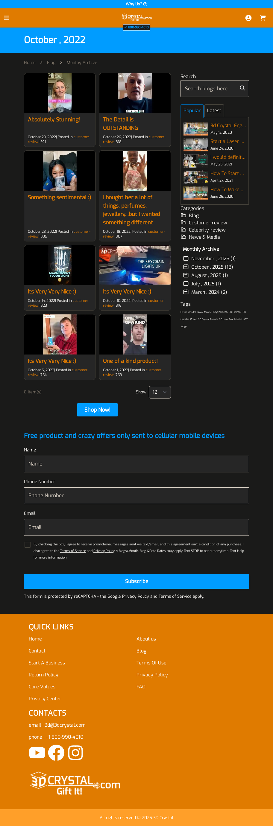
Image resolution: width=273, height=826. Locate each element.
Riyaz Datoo (220, 312)
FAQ (140, 687)
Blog (51, 63)
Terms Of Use (151, 663)
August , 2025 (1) (205, 275)
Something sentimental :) (59, 197)
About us (146, 639)
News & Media (200, 237)
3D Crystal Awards (208, 319)
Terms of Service (73, 551)
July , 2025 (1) (202, 283)
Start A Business (47, 663)
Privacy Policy (103, 551)
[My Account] (248, 18)
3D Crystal (235, 312)
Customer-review (204, 222)
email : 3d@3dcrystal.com (57, 725)
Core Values (42, 687)
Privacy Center (45, 699)
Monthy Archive (82, 63)
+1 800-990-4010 (136, 27)
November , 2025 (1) (209, 258)
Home (30, 63)
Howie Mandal (188, 312)
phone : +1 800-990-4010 (56, 737)
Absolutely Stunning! (54, 119)
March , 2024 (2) (205, 292)
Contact (37, 651)
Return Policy (43, 675)
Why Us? (137, 4)
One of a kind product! (130, 361)
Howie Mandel (204, 312)
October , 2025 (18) (208, 267)
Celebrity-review (203, 229)
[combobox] (215, 88)
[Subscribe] (136, 581)
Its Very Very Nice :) (52, 291)
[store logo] (136, 18)
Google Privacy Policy (128, 596)
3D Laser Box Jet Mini (230, 319)
